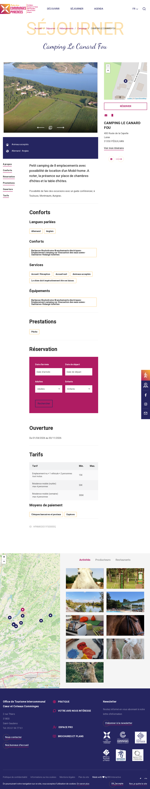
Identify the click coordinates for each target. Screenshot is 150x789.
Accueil (38, 28)
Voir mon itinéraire (114, 148)
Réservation (9, 177)
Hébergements (66, 28)
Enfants (69, 382)
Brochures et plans (70, 736)
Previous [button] (39, 127)
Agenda (98, 9)
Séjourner (76, 9)
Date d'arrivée (42, 364)
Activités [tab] (84, 560)
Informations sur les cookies (43, 777)
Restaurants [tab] (123, 560)
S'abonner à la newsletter (118, 723)
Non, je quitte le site (138, 784)
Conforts (7, 170)
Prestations (9, 183)
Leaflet (129, 98)
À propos (7, 164)
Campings (82, 28)
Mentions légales (67, 777)
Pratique (63, 702)
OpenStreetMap (140, 98)
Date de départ (72, 364)
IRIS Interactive (114, 777)
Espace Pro (66, 727)
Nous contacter (13, 737)
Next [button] (61, 127)
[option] (50, 97)
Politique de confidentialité (15, 777)
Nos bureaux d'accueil (17, 745)
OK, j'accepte (117, 783)
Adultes (39, 382)
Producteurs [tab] (103, 560)
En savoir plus (83, 783)
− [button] (108, 70)
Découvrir (53, 9)
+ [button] (108, 66)
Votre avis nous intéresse (74, 711)
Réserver (125, 106)
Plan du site (84, 777)
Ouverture (8, 189)
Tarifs (6, 196)
